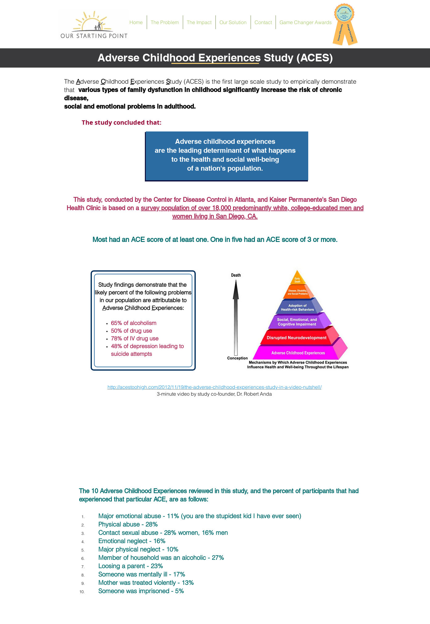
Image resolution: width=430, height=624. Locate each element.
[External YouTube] (214, 444)
